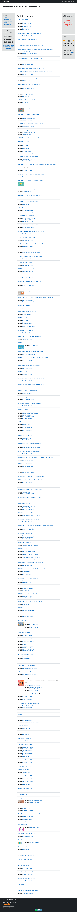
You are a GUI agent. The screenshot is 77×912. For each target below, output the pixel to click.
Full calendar (66, 57)
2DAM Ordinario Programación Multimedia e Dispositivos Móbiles (33, 358)
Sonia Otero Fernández (27, 893)
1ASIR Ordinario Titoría (23, 141)
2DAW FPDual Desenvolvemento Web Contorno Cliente (31, 378)
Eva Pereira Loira (26, 571)
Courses (6, 26)
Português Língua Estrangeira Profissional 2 (28, 703)
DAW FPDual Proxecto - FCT (24, 766)
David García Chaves (27, 582)
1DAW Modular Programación (25, 463)
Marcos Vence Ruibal (27, 120)
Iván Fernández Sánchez (28, 88)
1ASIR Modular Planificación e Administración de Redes (31, 58)
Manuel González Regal (27, 198)
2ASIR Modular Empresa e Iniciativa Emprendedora (30, 78)
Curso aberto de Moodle (23, 794)
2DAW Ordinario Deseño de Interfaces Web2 (28, 586)
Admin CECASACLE (26, 728)
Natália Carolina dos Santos (28, 118)
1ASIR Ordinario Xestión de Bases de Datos (28, 156)
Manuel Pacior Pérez (27, 314)
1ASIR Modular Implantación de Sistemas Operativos (30, 45)
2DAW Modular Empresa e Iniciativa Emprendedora (30, 497)
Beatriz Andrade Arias (27, 836)
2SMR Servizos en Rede (23, 865)
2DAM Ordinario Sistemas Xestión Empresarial (29, 365)
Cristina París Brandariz (27, 339)
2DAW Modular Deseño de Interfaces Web (28, 486)
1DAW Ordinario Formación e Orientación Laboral (29, 519)
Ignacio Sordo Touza (27, 387)
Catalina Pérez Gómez (27, 150)
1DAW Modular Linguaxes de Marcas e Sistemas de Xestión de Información (35, 457)
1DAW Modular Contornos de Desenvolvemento (29, 443)
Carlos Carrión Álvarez (27, 360)
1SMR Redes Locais (22, 824)
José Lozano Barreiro (27, 308)
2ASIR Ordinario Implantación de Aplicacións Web (29, 189)
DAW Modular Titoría (23, 421)
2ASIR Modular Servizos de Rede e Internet (28, 100)
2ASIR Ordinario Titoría (23, 208)
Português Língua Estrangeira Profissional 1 (28, 694)
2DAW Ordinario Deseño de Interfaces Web (28, 578)
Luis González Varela (27, 590)
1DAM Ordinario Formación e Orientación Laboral (29, 289)
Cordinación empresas (23, 725)
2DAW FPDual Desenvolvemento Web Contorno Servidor (31, 384)
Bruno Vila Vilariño (26, 204)
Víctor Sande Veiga (26, 26)
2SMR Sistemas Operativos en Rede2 (26, 878)
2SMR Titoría (21, 884)
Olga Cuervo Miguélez (27, 271)
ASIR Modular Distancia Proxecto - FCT (27, 732)
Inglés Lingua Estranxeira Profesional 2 (27, 672)
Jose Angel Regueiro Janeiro (28, 354)
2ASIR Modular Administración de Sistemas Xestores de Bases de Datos (35, 71)
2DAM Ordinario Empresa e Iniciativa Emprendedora (30, 342)
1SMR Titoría (21, 839)
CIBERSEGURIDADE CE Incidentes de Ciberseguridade (30, 243)
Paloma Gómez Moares (34, 627)
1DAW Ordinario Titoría (23, 548)
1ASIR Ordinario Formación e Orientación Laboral (29, 106)
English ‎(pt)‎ (6, 1)
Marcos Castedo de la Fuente (29, 87)
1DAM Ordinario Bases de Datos (25, 275)
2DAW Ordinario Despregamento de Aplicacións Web (30, 601)
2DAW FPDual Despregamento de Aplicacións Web (30, 397)
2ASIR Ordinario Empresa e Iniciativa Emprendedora (30, 180)
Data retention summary (9, 906)
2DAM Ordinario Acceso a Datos (25, 330)
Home (3, 10)
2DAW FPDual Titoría (23, 409)
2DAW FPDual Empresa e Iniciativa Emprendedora (29, 403)
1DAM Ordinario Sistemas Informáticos (27, 311)
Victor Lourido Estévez (27, 219)
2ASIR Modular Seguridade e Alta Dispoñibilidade (29, 92)
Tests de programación (23, 718)
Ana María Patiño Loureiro (28, 52)
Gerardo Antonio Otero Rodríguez (30, 380)
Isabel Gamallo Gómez (27, 246)
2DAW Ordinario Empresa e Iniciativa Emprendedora (30, 607)
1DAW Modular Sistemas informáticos (27, 470)
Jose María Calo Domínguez (28, 536)
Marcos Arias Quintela (27, 117)
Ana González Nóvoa (27, 191)
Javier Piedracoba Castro (28, 333)
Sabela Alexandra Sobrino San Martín (31, 252)
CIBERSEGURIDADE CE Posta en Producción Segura (30, 256)
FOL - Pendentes (22, 620)
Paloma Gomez (32, 626)
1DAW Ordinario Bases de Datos (25, 503)
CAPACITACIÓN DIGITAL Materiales (26, 215)
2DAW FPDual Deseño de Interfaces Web (27, 390)
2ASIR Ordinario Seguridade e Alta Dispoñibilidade (30, 195)
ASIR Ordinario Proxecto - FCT (25, 744)
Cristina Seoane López (27, 221)
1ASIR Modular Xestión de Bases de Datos (28, 62)
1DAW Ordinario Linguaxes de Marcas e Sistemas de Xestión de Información (36, 525)
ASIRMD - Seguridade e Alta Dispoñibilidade (28, 890)
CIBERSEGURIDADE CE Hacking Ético (26, 237)
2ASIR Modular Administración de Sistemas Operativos (31, 68)
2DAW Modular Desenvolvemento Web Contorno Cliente (31, 476)
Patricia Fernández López (28, 36)
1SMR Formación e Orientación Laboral (27, 806)
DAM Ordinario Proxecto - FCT (25, 760)
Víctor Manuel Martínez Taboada (30, 880)
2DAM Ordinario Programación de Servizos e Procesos (30, 351)
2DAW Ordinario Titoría (23, 614)
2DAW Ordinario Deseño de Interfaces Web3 (28, 593)
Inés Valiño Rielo (26, 29)
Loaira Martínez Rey (27, 147)
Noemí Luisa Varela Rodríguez (29, 285)
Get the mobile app (7, 908)
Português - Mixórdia (23, 678)
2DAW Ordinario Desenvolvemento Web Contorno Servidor (32, 569)
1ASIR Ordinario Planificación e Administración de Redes (31, 137)
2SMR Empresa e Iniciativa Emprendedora (28, 853)
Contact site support (9, 899)
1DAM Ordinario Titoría (23, 318)
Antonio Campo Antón (27, 94)
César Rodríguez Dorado (28, 598)
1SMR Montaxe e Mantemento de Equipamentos (29, 813)
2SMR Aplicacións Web (23, 846)
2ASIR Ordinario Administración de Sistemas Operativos (31, 174)
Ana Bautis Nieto (26, 424)
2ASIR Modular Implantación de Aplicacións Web (29, 84)
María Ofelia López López (28, 406)
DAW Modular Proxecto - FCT (24, 769)
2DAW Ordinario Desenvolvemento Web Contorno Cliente (31, 562)
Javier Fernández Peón (27, 234)
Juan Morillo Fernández (27, 427)
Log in (74, 1)
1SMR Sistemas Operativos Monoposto (27, 833)
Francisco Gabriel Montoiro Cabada (30, 722)
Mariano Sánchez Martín (28, 227)
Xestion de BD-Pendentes (24, 632)
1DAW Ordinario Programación (25, 533)
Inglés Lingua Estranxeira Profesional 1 (27, 665)
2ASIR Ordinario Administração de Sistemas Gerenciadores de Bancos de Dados (37, 164)
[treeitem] (8, 22)
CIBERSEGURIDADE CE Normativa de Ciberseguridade (30, 250)
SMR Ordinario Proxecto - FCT (25, 788)
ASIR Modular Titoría (23, 19)
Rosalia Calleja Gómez (27, 588)
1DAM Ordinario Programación (25, 305)
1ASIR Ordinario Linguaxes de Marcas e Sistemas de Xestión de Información (36, 130)
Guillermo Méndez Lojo (27, 300)
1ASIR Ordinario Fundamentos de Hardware (28, 114)
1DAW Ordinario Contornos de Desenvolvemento (29, 513)
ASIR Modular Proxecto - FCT (24, 738)
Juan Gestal (25, 22)
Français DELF (21, 662)
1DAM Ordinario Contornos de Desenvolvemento (29, 281)
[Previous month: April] (65, 40)
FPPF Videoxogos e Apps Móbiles (25, 654)
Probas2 (20, 714)
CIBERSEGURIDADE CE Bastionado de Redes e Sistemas (31, 231)
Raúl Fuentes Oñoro (34, 108)
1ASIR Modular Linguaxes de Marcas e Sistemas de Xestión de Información (35, 49)
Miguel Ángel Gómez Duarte (29, 218)
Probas (19, 711)
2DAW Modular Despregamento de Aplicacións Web (30, 489)
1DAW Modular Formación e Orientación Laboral (29, 451)
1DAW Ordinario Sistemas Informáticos (27, 542)
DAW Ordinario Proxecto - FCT (25, 776)
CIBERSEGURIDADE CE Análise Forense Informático (30, 225)
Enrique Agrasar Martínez (28, 42)
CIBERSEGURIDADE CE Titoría (25, 262)
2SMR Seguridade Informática (25, 859)
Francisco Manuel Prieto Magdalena (30, 25)
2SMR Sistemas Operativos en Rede (26, 872)
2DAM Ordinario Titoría (23, 372)
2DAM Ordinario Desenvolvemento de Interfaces (29, 336)
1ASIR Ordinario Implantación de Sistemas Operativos (30, 123)
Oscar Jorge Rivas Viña (27, 821)
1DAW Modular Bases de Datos (25, 435)
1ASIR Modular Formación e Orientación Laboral (29, 33)
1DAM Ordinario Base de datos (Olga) (27, 268)
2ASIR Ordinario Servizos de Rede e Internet (28, 201)
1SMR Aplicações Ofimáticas (24, 798)
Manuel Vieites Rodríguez (28, 126)
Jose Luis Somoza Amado (28, 28)
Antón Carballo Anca (27, 596)
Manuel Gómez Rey (26, 23)
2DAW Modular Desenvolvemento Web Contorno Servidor (31, 479)
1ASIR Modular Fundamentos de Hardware (28, 39)
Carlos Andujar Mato (27, 581)
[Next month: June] (72, 40)
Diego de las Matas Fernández (29, 668)
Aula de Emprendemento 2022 (25, 639)
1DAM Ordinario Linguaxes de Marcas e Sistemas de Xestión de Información (36, 297)
